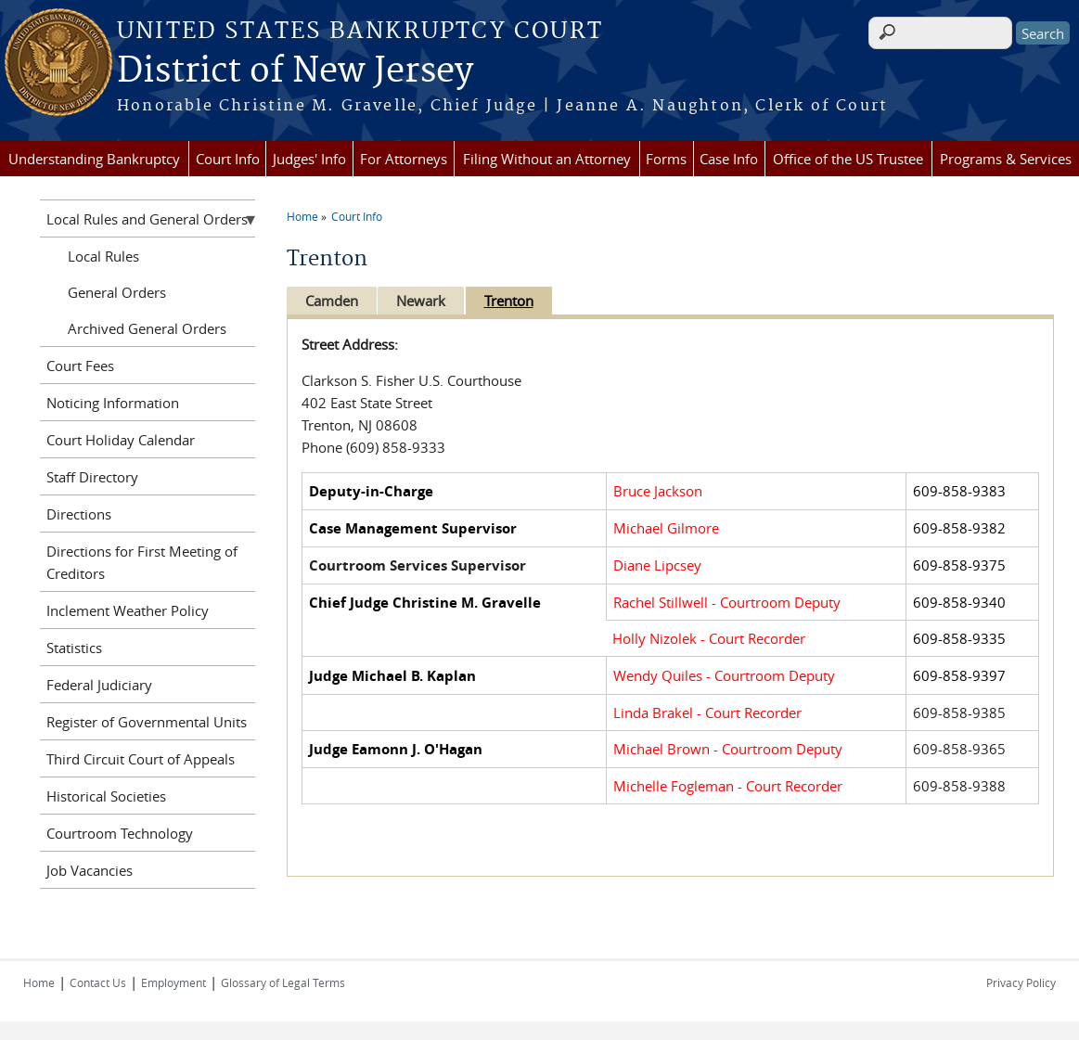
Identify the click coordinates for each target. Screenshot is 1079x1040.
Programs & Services (1006, 158)
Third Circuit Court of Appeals (140, 759)
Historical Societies (106, 796)
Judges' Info (309, 158)
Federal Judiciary (99, 684)
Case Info (729, 158)
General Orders (117, 292)
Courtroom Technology (119, 833)
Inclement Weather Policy (127, 610)
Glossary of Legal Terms (283, 982)
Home (302, 216)
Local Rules (103, 256)
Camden (331, 300)
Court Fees (80, 365)
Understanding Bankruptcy (94, 158)
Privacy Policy (1021, 982)
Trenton (515, 300)
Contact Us (98, 982)
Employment (173, 982)
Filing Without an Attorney (547, 158)
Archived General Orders (147, 328)
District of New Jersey (295, 71)
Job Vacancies (89, 870)
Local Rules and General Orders (147, 219)
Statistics (74, 647)
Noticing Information (112, 402)
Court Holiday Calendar (120, 439)
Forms (666, 158)
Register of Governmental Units (146, 722)
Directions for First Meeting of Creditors (142, 562)
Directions (78, 514)
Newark (424, 300)
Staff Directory (92, 477)
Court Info (228, 158)
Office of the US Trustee (848, 158)
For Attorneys (403, 158)
